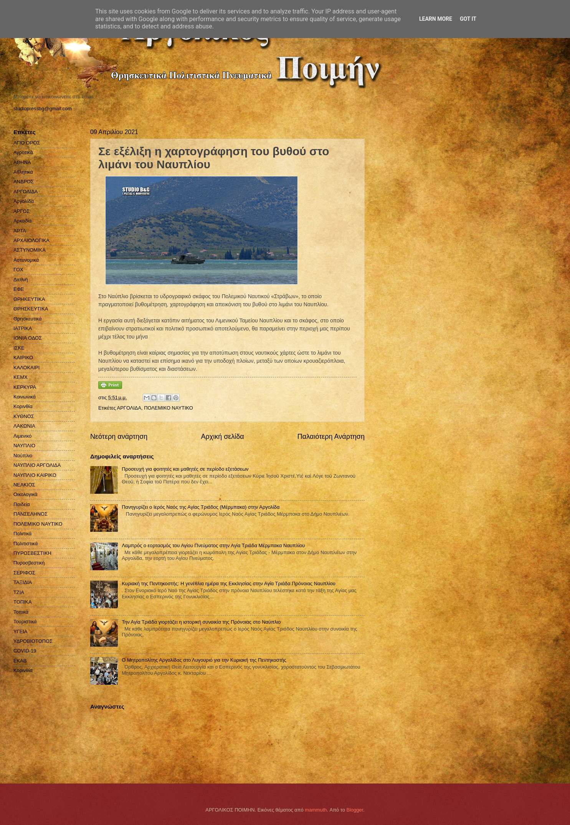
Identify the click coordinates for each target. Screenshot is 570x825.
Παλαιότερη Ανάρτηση (331, 436)
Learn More (435, 19)
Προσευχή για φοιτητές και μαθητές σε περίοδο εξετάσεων (185, 469)
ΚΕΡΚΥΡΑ (24, 387)
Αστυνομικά (26, 260)
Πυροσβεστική (29, 563)
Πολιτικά (22, 533)
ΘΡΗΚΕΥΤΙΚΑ (29, 299)
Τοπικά (20, 612)
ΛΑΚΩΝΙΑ (24, 426)
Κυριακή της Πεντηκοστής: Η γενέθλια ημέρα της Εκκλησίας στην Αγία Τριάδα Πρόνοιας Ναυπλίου (228, 583)
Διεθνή (20, 279)
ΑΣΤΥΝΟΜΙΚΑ (29, 250)
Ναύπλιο (22, 455)
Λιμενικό (22, 436)
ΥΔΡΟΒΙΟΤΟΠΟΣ (33, 641)
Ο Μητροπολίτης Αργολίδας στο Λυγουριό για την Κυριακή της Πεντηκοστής (204, 660)
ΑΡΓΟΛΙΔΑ (129, 408)
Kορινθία (23, 670)
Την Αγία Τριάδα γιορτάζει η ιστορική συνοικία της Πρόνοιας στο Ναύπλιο (201, 622)
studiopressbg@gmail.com (42, 108)
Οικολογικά (25, 494)
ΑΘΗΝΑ (22, 162)
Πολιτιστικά (25, 543)
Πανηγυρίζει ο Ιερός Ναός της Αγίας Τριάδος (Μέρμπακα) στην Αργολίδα (200, 507)
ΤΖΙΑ (18, 592)
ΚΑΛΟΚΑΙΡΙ (26, 367)
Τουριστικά (24, 621)
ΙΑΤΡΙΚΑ (22, 328)
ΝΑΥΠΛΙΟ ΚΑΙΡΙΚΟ (34, 475)
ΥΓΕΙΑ (20, 631)
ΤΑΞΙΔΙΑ (22, 582)
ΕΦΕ (18, 289)
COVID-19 (24, 651)
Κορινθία (23, 406)
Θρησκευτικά (27, 319)
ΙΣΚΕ (19, 348)
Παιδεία (21, 504)
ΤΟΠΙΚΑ (22, 602)
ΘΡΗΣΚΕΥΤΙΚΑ (30, 309)
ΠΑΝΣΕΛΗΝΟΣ (30, 514)
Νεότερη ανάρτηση (118, 436)
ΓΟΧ (18, 269)
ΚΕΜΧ (20, 377)
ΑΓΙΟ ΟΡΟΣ (26, 143)
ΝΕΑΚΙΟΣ (24, 485)
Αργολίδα (23, 201)
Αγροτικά (23, 152)
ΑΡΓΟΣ (21, 211)
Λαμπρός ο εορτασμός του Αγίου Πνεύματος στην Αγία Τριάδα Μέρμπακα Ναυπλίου (213, 545)
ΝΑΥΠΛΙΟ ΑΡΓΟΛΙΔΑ (37, 465)
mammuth (316, 810)
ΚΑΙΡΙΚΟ (23, 357)
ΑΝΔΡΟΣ (23, 181)
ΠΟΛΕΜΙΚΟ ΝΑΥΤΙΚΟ (168, 408)
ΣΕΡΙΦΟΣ (24, 573)
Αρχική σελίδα (222, 436)
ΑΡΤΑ (19, 231)
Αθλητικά (23, 172)
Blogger (354, 810)
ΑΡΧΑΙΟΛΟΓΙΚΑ (31, 240)
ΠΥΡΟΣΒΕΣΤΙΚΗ (32, 553)
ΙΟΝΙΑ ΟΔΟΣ (27, 338)
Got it (468, 19)
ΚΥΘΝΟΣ (23, 416)
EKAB (19, 661)
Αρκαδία (22, 221)
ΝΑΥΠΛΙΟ (24, 445)
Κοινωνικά (24, 397)
